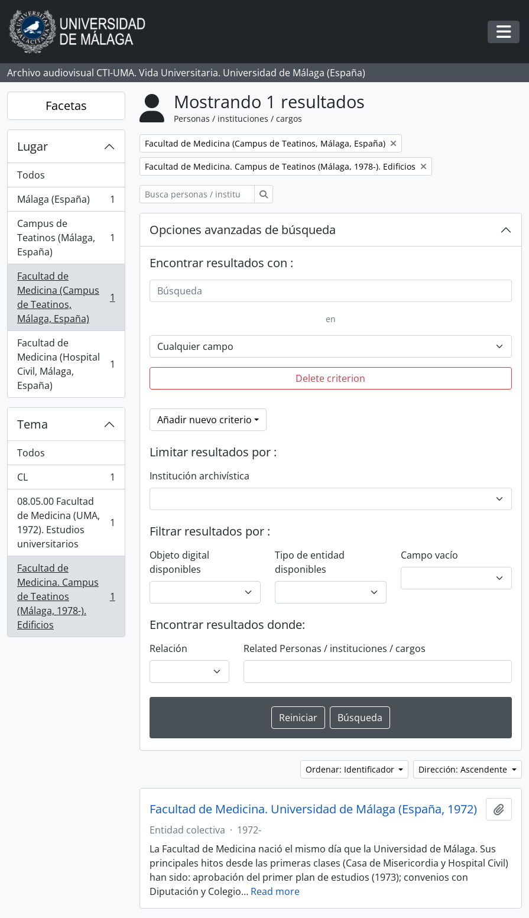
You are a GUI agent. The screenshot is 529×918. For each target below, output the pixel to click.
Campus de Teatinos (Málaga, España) (66, 237)
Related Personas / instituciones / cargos (335, 648)
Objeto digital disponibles (179, 562)
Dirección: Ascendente (463, 769)
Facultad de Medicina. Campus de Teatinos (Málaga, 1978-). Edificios (66, 596)
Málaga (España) (66, 202)
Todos (31, 174)
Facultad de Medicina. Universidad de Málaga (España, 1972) (313, 809)
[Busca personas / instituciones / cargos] (197, 194)
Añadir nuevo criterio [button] (204, 419)
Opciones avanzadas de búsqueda (243, 230)
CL (66, 479)
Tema (32, 424)
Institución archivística (199, 475)
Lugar (32, 146)
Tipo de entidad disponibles (310, 562)
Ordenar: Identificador (351, 769)
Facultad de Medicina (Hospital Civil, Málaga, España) (66, 364)
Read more (275, 891)
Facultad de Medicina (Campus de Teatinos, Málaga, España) (66, 297)
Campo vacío (429, 555)
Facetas (66, 105)
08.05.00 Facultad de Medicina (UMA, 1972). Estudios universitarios (66, 522)
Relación (168, 648)
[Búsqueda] (331, 291)
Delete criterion (330, 378)
